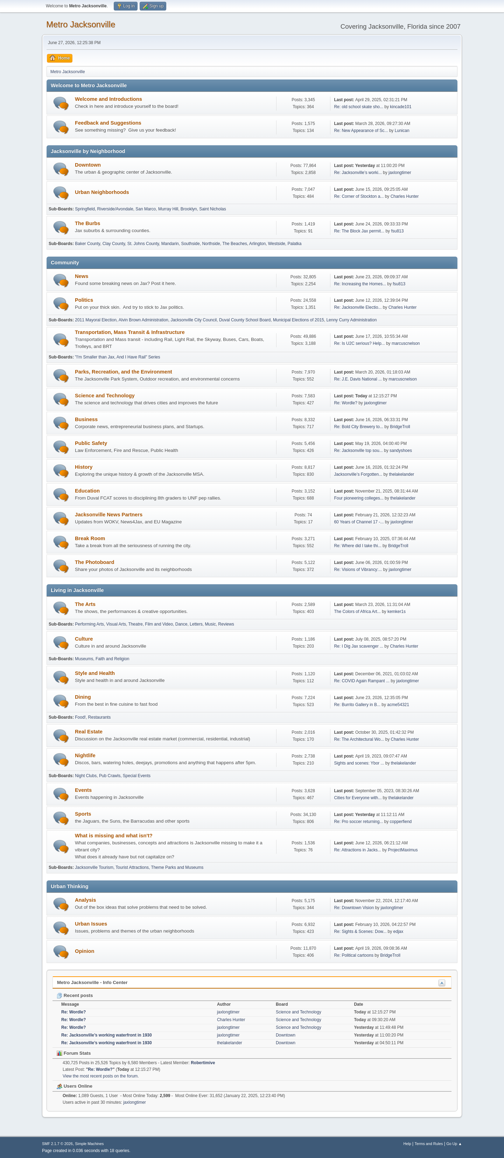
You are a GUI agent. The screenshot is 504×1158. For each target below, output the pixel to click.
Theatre (135, 624)
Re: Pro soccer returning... (358, 821)
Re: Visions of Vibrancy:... (358, 569)
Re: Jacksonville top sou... (358, 450)
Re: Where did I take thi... (357, 545)
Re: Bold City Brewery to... (358, 426)
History (84, 467)
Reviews (226, 624)
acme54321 (398, 704)
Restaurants (99, 717)
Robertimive (203, 1062)
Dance (181, 624)
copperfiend (401, 821)
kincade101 (400, 106)
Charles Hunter (405, 196)
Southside (190, 243)
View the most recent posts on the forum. (101, 1076)
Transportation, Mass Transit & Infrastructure (130, 332)
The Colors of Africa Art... (357, 611)
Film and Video (159, 624)
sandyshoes (401, 450)
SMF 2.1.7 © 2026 (57, 1144)
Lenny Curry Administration (351, 320)
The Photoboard (94, 562)
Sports (83, 814)
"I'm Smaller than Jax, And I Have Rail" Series (117, 357)
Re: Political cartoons (353, 955)
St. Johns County (143, 243)
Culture (84, 639)
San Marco (145, 209)
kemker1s (396, 611)
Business (86, 419)
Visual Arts (116, 624)
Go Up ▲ (454, 1144)
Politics (84, 300)
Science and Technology (105, 395)
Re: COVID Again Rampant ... (362, 680)
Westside (276, 243)
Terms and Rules (429, 1144)
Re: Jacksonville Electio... (358, 307)
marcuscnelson (406, 343)
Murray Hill (168, 209)
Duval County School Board (245, 320)
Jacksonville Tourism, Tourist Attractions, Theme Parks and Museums (139, 867)
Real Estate (89, 731)
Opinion (84, 951)
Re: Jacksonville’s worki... (358, 172)
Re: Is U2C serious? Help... (359, 343)
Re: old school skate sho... (358, 106)
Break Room (90, 538)
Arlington (257, 243)
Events (83, 790)
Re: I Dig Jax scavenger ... (358, 646)
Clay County (114, 243)
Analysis (85, 900)
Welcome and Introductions (108, 99)
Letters (196, 624)
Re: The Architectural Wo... (359, 739)
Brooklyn (189, 209)
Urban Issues (91, 924)
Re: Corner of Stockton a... (359, 196)
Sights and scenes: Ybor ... (359, 763)
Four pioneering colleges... (358, 498)
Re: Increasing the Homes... (360, 283)
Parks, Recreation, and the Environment (123, 372)
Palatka (294, 243)
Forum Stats (74, 1053)
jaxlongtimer (399, 172)
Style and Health (95, 673)
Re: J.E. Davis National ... (358, 379)
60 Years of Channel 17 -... (359, 521)
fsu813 (397, 231)
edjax (398, 931)
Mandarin (170, 243)
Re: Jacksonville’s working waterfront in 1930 (106, 1035)
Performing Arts (89, 624)
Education (87, 491)
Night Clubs (86, 775)
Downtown (88, 165)
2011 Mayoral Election (96, 320)
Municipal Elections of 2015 (298, 320)
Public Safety (91, 443)
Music (210, 624)
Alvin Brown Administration (143, 320)
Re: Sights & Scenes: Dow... (360, 931)
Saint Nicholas (212, 209)
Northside (211, 243)
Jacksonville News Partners (108, 514)
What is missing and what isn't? (114, 835)
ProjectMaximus (403, 849)
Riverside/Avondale (115, 209)
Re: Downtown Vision (354, 907)
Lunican (402, 130)
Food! (80, 717)
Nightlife (85, 755)
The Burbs (87, 223)
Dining (83, 697)
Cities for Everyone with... (358, 797)
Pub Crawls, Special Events (124, 775)
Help (407, 1144)
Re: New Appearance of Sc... (361, 130)
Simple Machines (89, 1144)
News (81, 276)
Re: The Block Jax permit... (359, 231)
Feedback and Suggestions (108, 123)
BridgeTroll (400, 426)
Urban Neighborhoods (102, 192)
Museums (84, 658)
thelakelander (401, 474)
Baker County (87, 243)
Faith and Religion (113, 658)
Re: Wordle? (345, 402)
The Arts (85, 604)
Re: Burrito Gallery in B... (357, 704)
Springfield (85, 209)
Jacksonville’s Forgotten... (358, 474)
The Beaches (234, 243)
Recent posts (75, 995)
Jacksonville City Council (193, 320)
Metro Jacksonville (80, 24)
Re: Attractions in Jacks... (357, 849)
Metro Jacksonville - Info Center (92, 982)
